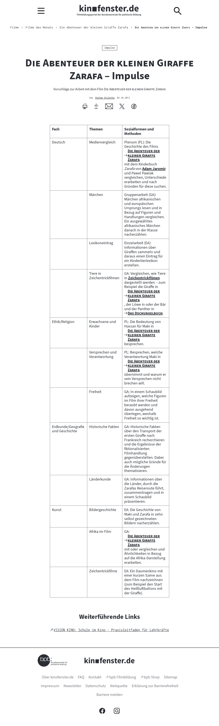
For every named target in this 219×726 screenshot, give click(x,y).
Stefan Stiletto (104, 97)
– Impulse (171, 27)
